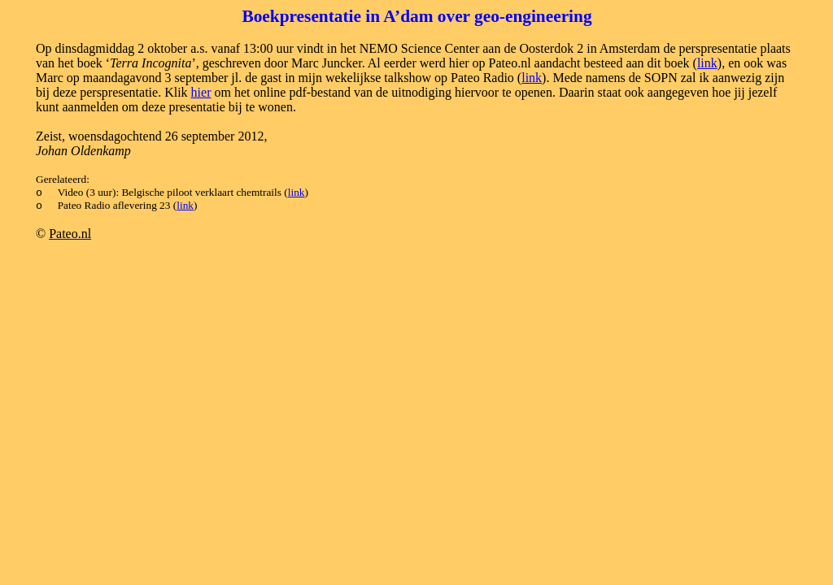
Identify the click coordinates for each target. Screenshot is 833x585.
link (707, 63)
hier (201, 92)
